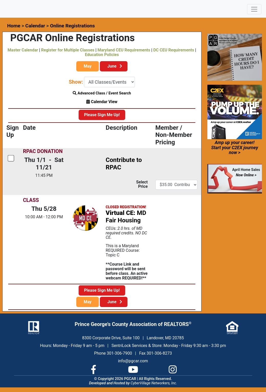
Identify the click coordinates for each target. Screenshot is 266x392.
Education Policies (102, 54)
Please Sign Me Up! (102, 114)
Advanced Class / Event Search (102, 93)
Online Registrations (72, 26)
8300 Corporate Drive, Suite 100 (111, 337)
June (113, 66)
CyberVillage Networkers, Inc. (154, 383)
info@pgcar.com (133, 360)
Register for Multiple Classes (67, 50)
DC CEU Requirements (173, 50)
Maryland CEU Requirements (124, 50)
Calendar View (101, 101)
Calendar (35, 26)
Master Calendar (23, 50)
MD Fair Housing (126, 216)
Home (13, 26)
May (87, 66)
